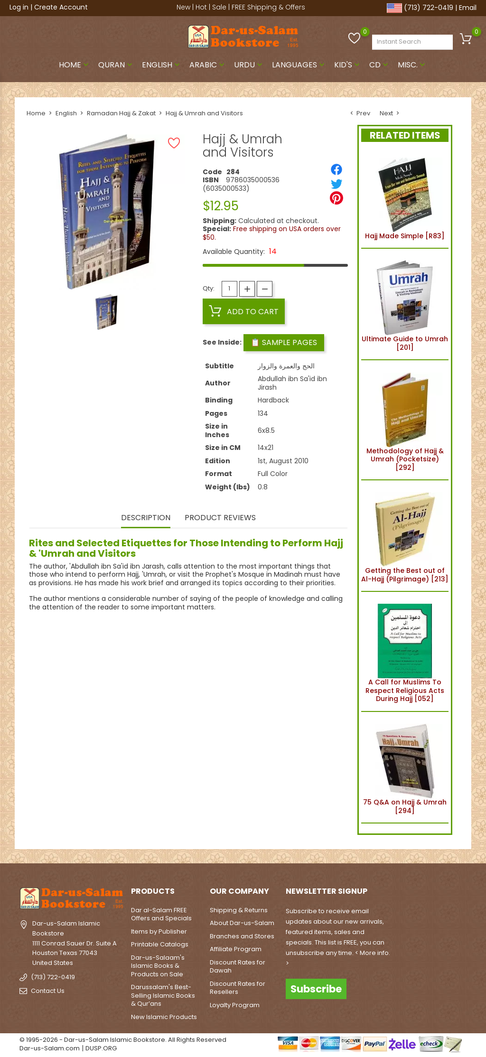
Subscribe (316, 989)
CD (379, 64)
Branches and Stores (242, 936)
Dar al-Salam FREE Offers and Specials (161, 914)
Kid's (348, 64)
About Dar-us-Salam (242, 922)
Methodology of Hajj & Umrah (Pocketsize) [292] (405, 420)
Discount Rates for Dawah (237, 966)
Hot (201, 7)
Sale (219, 7)
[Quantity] (229, 289)
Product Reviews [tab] (220, 518)
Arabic (207, 64)
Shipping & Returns (239, 910)
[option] (106, 312)
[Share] (336, 169)
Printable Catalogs (159, 944)
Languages (299, 64)
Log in (18, 7)
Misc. (412, 64)
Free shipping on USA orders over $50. (272, 233)
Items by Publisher (159, 931)
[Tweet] (336, 183)
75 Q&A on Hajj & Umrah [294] (405, 767)
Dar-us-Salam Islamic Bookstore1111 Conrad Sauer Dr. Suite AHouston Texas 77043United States (74, 943)
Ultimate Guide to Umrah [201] (405, 304)
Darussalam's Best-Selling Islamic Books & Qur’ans (163, 995)
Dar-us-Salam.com (49, 1048)
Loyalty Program (235, 1005)
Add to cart (244, 311)
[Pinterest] (336, 198)
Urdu (249, 64)
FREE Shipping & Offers (268, 7)
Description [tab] (145, 518)
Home (75, 64)
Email (468, 7)
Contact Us (48, 990)
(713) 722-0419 (428, 7)
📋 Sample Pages (284, 342)
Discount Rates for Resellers (237, 988)
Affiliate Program (236, 949)
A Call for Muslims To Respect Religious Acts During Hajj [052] (404, 651)
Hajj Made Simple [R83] (405, 197)
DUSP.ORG (101, 1048)
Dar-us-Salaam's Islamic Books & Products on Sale (158, 966)
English (162, 64)
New (183, 7)
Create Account (61, 7)
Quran (116, 64)
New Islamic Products (164, 1016)
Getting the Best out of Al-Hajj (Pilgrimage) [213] (405, 536)
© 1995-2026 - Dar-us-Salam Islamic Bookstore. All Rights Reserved (122, 1039)
